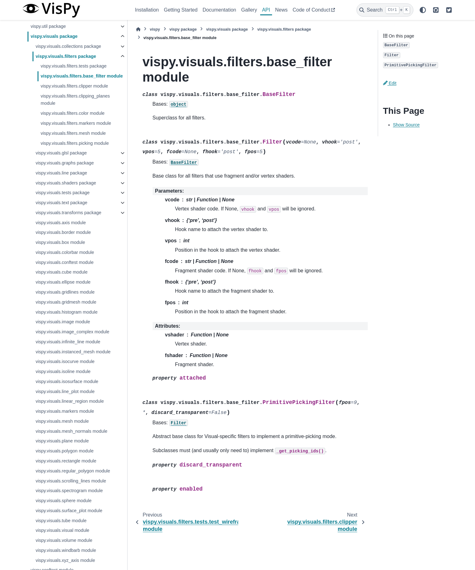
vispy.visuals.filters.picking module (75, 143)
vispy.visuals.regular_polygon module (73, 470)
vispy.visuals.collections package (68, 46)
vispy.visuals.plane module (62, 440)
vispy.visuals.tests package (63, 192)
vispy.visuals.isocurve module (65, 361)
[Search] (384, 10)
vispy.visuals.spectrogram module (69, 490)
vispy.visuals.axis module (61, 222)
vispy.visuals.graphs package (65, 162)
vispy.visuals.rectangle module (66, 460)
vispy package (183, 29)
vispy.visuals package (54, 36)
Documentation (219, 10)
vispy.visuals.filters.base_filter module (82, 75)
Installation (147, 10)
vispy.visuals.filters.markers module (76, 123)
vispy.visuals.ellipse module (63, 282)
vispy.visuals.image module (63, 321)
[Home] (138, 29)
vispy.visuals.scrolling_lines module (71, 480)
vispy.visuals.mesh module (62, 421)
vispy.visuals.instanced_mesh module (73, 351)
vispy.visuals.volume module (64, 540)
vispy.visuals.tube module (61, 520)
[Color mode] (423, 10)
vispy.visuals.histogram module (67, 312)
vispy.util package (48, 26)
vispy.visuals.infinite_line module (68, 341)
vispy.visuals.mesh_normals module (71, 431)
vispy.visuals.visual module (62, 530)
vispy (155, 29)
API (266, 10)
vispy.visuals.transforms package (68, 212)
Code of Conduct (311, 10)
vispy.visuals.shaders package (66, 182)
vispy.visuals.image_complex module (72, 331)
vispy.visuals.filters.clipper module (74, 85)
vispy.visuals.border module (63, 232)
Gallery (249, 10)
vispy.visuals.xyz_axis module (65, 560)
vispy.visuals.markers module (65, 411)
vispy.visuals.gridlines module (65, 292)
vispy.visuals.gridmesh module (66, 302)
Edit (390, 83)
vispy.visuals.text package (61, 202)
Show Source (406, 124)
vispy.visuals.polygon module (64, 450)
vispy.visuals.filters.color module (72, 113)
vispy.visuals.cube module (62, 272)
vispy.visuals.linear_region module (70, 401)
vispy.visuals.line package (61, 172)
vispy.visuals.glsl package (61, 152)
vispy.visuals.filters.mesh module (73, 133)
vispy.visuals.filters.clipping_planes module (75, 99)
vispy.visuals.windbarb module (66, 550)
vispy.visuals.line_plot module (65, 391)
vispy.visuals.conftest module (64, 262)
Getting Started (181, 10)
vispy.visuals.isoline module (63, 371)
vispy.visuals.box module (60, 242)
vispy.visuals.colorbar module (65, 252)
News (281, 10)
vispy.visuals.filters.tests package (74, 65)
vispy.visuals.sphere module (64, 500)
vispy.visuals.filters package (66, 56)
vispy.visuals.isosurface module (67, 381)
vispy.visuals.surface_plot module (69, 510)
